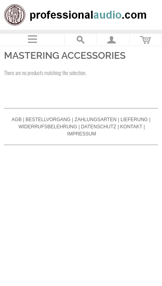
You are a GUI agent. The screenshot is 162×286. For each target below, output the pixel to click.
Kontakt (131, 126)
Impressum (81, 134)
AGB (16, 119)
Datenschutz (98, 126)
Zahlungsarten (95, 119)
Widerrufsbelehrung (47, 126)
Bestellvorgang (47, 119)
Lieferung (134, 119)
